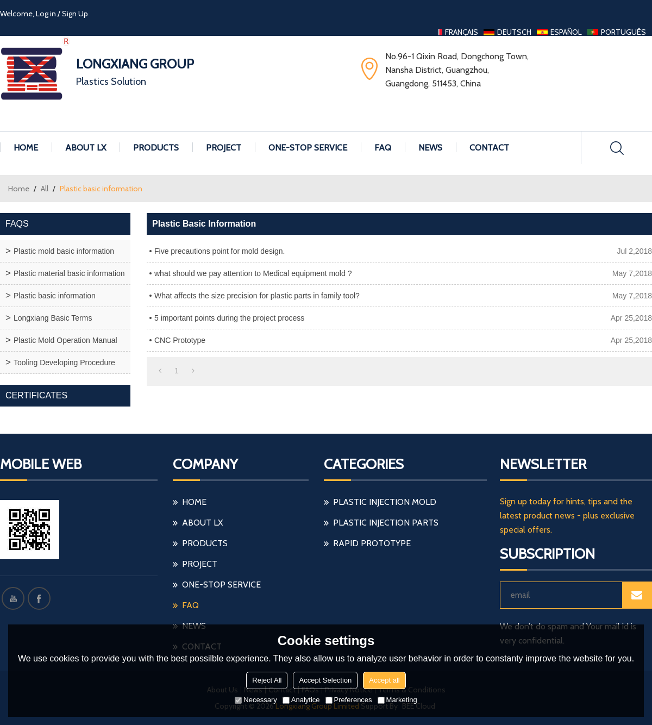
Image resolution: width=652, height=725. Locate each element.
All (44, 188)
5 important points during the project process (229, 318)
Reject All (266, 680)
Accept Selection (325, 680)
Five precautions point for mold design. (219, 251)
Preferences (348, 700)
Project (223, 147)
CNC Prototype (179, 340)
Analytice (301, 700)
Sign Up (75, 13)
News (430, 147)
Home (26, 147)
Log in (46, 13)
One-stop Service (307, 147)
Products (156, 147)
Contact (489, 147)
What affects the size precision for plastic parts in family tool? (257, 295)
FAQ (382, 147)
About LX (85, 147)
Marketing (397, 700)
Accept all (384, 680)
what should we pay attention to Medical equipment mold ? (253, 273)
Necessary (256, 700)
